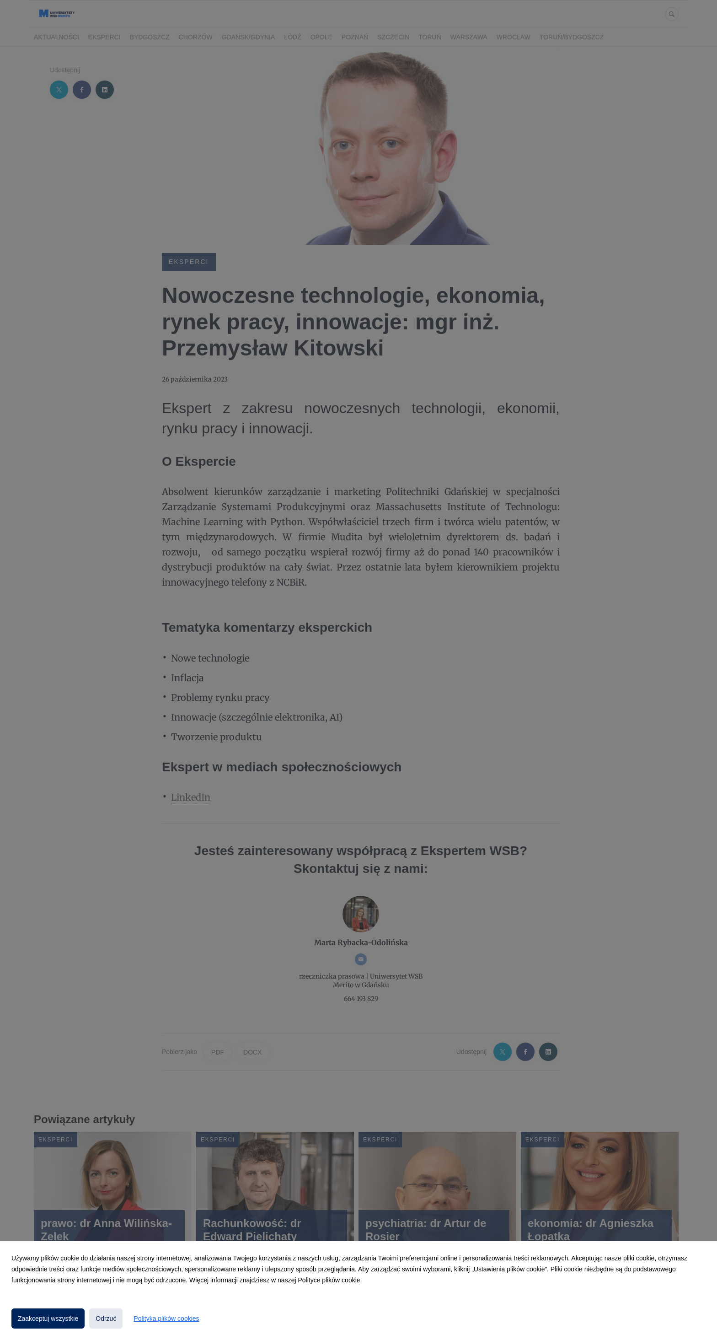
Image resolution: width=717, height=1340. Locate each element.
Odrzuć (106, 1318)
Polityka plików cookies (166, 1318)
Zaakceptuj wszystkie (48, 1318)
